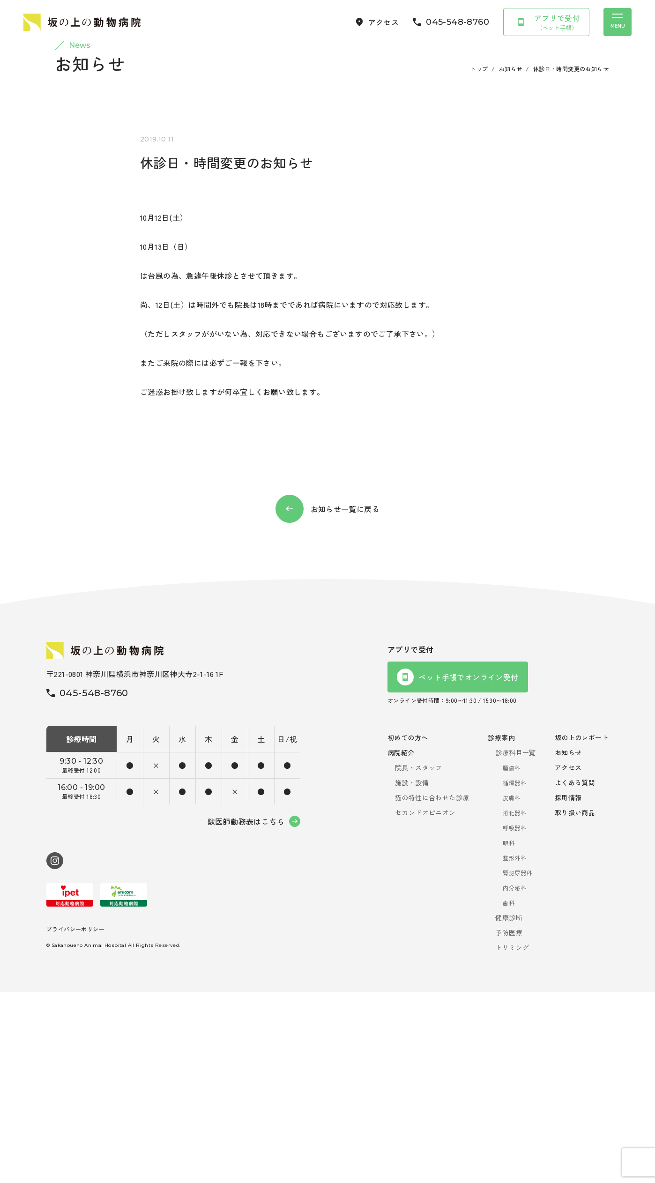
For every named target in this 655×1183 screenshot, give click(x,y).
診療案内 (501, 928)
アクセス (568, 958)
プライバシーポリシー (75, 1119)
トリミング (512, 1138)
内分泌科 (514, 1079)
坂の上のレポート (582, 928)
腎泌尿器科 (517, 1064)
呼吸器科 (514, 1019)
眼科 (508, 1034)
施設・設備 (412, 973)
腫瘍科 (511, 959)
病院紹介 (401, 943)
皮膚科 (511, 989)
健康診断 (508, 1108)
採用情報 (568, 988)
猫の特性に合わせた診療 (432, 988)
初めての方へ (407, 928)
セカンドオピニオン (425, 1003)
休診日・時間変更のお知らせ (571, 260)
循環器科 (514, 974)
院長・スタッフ (418, 958)
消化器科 (514, 1004)
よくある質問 (575, 973)
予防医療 (508, 1123)
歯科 (508, 1094)
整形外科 (514, 1049)
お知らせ (510, 260)
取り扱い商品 (575, 1003)
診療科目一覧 (515, 943)
